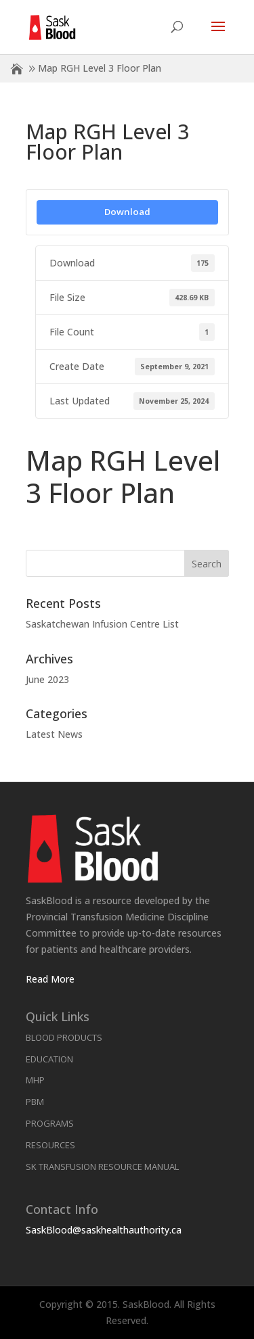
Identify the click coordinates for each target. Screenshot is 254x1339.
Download (127, 212)
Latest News (54, 734)
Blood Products (64, 1037)
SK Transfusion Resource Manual (102, 1166)
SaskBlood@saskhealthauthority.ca (104, 1229)
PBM (35, 1102)
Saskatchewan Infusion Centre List (102, 623)
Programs (50, 1123)
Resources (50, 1145)
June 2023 (47, 679)
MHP (35, 1080)
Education (49, 1059)
